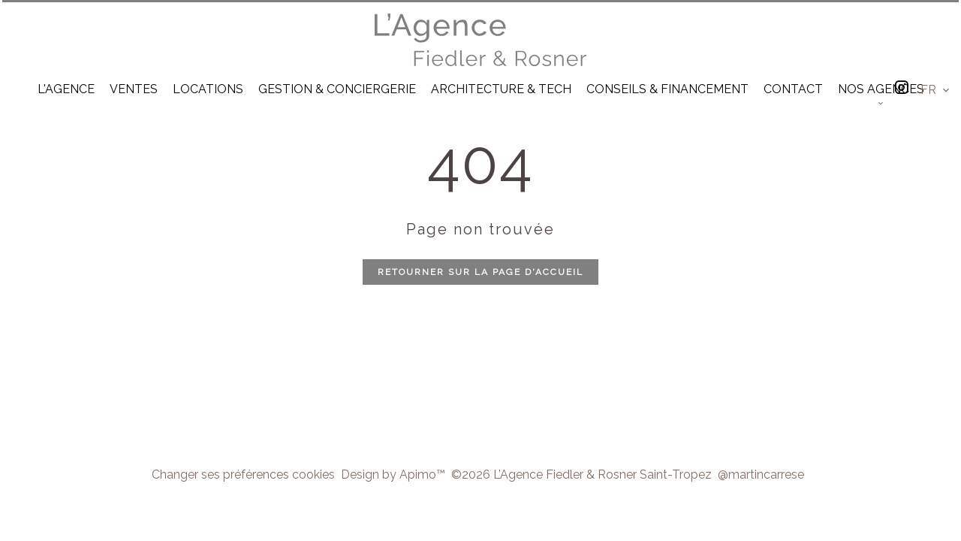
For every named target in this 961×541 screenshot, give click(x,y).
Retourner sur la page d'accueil (480, 272)
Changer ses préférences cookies (243, 474)
